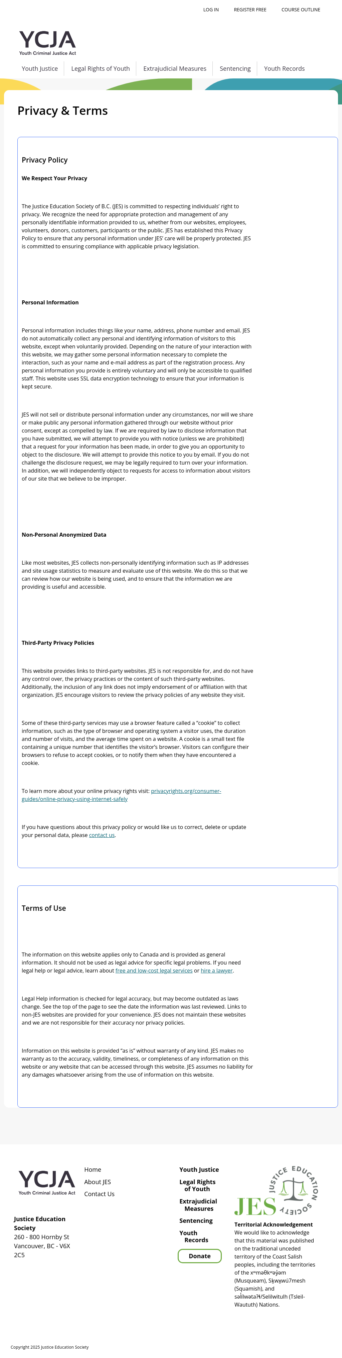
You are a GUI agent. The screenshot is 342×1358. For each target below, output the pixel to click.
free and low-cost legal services (154, 970)
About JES (97, 1182)
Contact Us (99, 1194)
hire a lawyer (216, 970)
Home (92, 1169)
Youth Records (284, 68)
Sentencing (235, 68)
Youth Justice (40, 68)
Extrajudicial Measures (174, 68)
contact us (102, 835)
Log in (211, 9)
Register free (250, 9)
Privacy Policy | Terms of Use (289, 1348)
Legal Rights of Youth (100, 68)
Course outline (301, 9)
